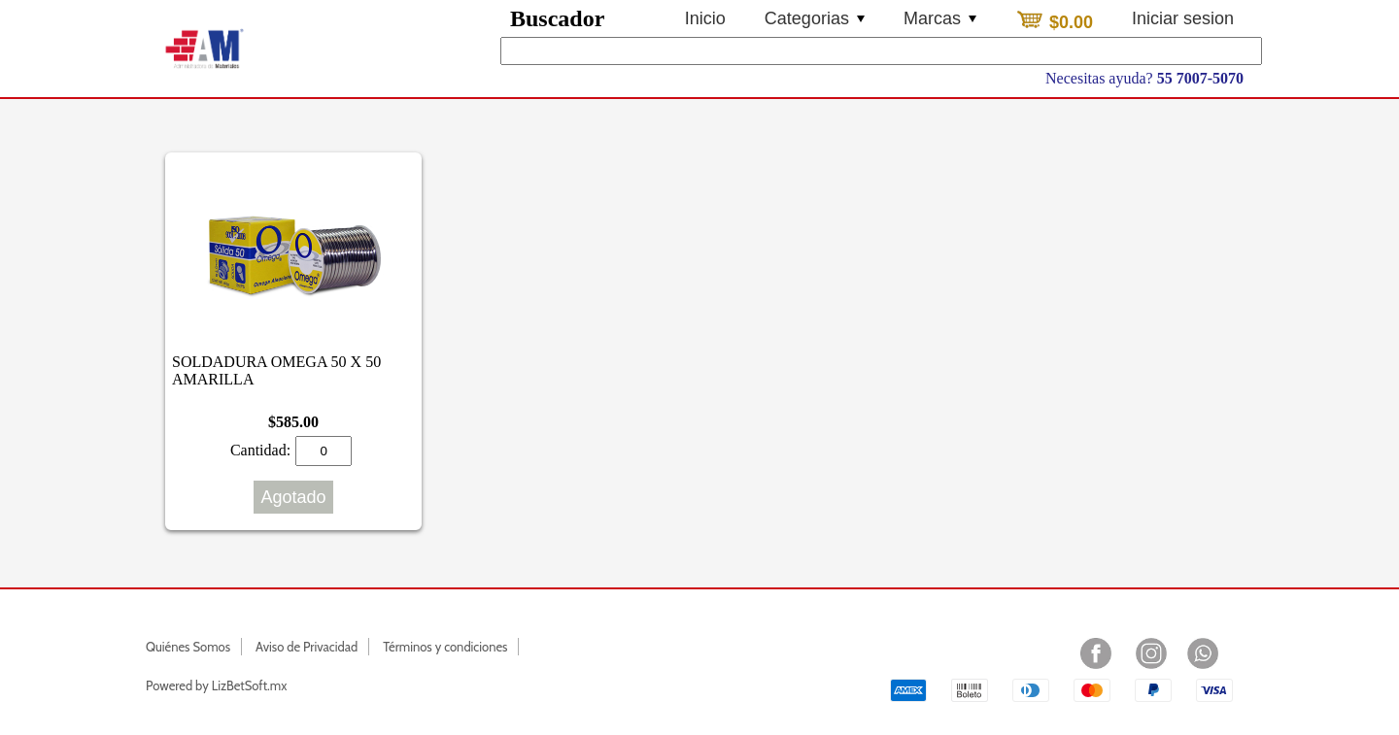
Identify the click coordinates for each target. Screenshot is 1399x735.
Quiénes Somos (188, 646)
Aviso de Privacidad (307, 646)
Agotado (292, 497)
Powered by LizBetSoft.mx (216, 685)
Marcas (940, 18)
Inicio (705, 18)
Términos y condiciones (445, 646)
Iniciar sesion (1183, 18)
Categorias (815, 18)
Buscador (557, 18)
